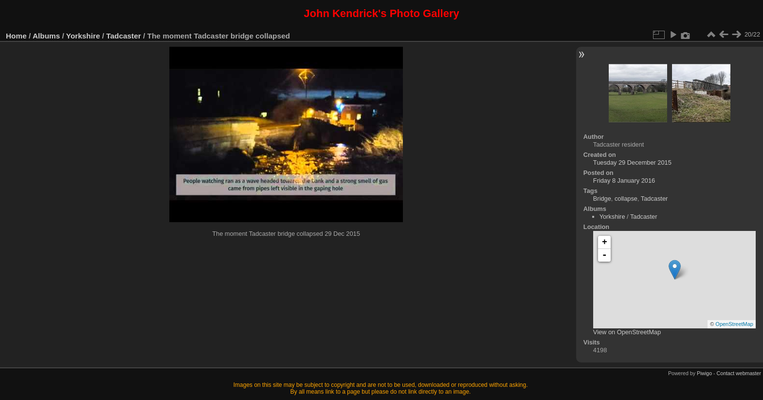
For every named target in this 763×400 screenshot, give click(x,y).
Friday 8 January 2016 (624, 180)
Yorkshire (83, 36)
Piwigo (704, 373)
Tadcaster (123, 36)
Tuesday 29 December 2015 (632, 162)
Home (16, 36)
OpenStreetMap (734, 324)
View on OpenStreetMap (627, 332)
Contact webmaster (739, 373)
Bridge (602, 198)
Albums (46, 36)
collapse (626, 198)
